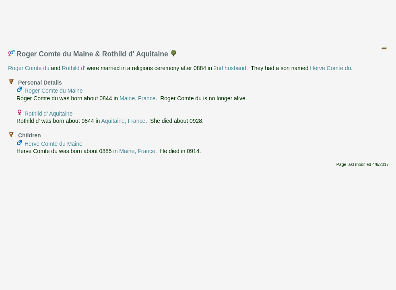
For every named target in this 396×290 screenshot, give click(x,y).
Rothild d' (73, 68)
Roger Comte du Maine (54, 90)
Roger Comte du (29, 68)
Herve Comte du (330, 68)
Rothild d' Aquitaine (48, 113)
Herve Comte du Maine (53, 144)
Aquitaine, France (123, 121)
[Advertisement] (198, 21)
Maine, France (137, 98)
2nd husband (230, 68)
